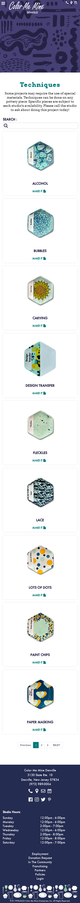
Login (40, 878)
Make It (39, 191)
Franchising (40, 866)
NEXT (56, 745)
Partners (40, 870)
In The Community (40, 862)
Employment (40, 854)
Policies (40, 874)
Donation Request (40, 858)
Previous (25, 745)
